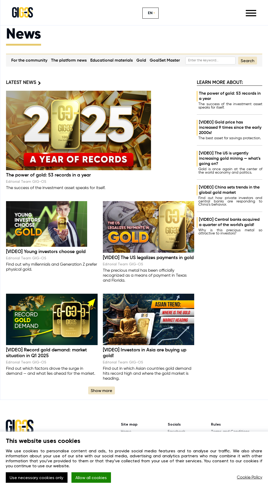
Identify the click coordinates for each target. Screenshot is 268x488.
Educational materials (111, 60)
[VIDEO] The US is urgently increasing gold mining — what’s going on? (229, 158)
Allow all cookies (91, 477)
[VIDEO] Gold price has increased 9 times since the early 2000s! (230, 127)
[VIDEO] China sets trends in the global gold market (229, 190)
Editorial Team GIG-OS (26, 181)
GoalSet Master (165, 60)
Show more (101, 390)
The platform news (69, 60)
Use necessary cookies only (36, 477)
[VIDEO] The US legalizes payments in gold (148, 257)
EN (150, 13)
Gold (141, 60)
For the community (29, 60)
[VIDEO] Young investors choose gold (46, 251)
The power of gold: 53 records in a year (230, 96)
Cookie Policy (249, 477)
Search (247, 60)
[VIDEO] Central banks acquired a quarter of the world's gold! (229, 222)
